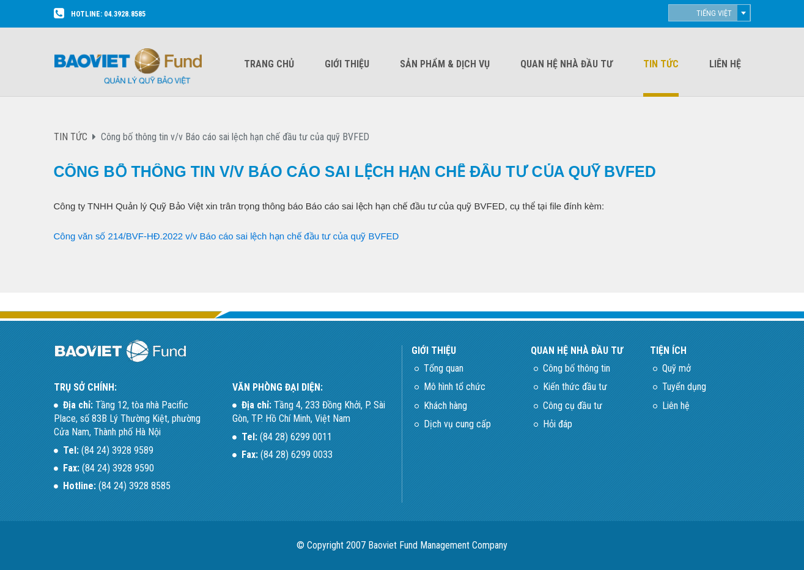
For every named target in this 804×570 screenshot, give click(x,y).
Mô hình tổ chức (454, 386)
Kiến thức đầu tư (575, 386)
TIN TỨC (70, 137)
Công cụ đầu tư (572, 405)
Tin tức (661, 64)
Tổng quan (443, 368)
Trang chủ (269, 64)
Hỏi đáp (557, 424)
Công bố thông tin (576, 368)
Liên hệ (725, 64)
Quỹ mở (676, 368)
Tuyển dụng (684, 386)
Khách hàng (445, 405)
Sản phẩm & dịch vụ (445, 64)
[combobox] (709, 12)
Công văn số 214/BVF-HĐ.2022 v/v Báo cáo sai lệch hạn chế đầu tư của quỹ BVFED (226, 236)
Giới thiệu (347, 64)
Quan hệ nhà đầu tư (566, 64)
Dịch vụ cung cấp (457, 424)
